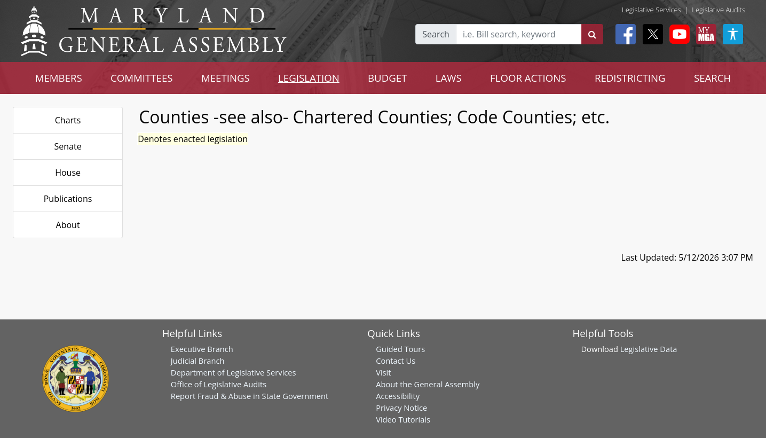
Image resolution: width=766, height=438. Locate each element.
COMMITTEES (141, 77)
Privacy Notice (401, 407)
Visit (383, 372)
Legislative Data (648, 348)
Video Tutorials (403, 419)
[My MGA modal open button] (704, 34)
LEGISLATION (308, 77)
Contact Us (395, 360)
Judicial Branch (198, 360)
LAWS (449, 77)
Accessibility (398, 395)
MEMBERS (58, 77)
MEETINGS (225, 77)
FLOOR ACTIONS (528, 77)
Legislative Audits (718, 9)
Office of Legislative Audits (218, 384)
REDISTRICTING (630, 77)
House (68, 172)
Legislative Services (651, 9)
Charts (68, 120)
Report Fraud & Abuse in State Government (249, 395)
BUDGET (387, 77)
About (68, 225)
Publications (68, 199)
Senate (68, 146)
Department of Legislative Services (233, 372)
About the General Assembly (427, 384)
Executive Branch (202, 348)
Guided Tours (400, 348)
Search (435, 34)
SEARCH (712, 77)
